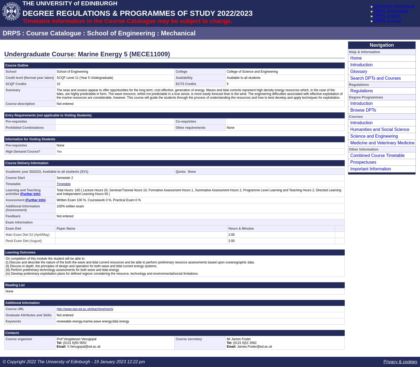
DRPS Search (387, 15)
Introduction (361, 65)
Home (356, 58)
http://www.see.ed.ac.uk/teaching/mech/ (85, 309)
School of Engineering (121, 33)
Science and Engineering (374, 136)
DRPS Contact (388, 20)
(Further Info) (30, 194)
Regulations (361, 91)
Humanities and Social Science (380, 129)
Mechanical (178, 33)
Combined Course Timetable (377, 155)
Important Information (370, 169)
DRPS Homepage (391, 11)
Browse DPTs (363, 110)
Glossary (358, 71)
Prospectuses (363, 162)
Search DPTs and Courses (375, 78)
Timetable (63, 184)
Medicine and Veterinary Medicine (382, 143)
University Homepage (394, 6)
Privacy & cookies (400, 361)
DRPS (12, 33)
